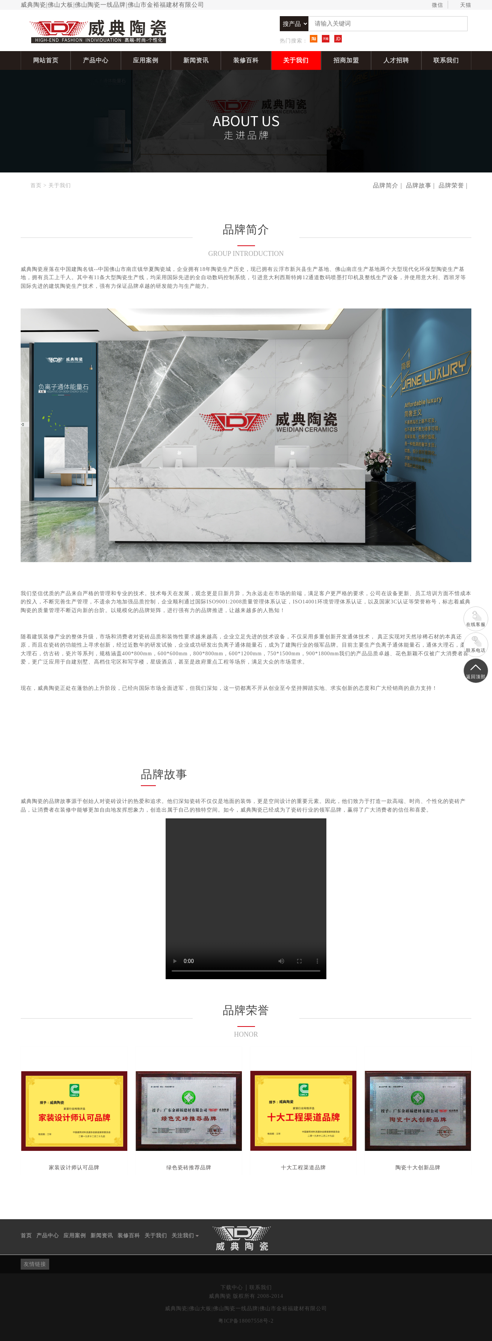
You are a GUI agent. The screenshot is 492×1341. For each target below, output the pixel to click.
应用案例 (145, 60)
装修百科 (246, 60)
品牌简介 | (387, 185)
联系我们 (446, 60)
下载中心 (231, 1287)
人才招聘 (396, 60)
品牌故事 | (420, 185)
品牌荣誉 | (453, 185)
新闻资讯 (196, 60)
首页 (36, 185)
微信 (434, 5)
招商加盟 (346, 60)
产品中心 (96, 60)
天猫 (462, 5)
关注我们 (185, 1236)
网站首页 (46, 60)
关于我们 (296, 60)
